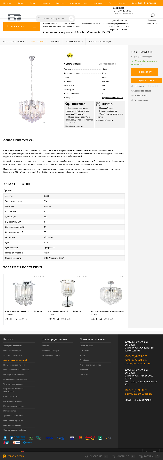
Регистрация (150, 3)
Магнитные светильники (13, 401)
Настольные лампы (12, 420)
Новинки (7, 3)
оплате (110, 120)
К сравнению (139, 100)
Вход (140, 3)
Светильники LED (10, 391)
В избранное (139, 95)
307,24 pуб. (59, 314)
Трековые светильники (13, 411)
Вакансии (84, 365)
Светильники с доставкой (15, 355)
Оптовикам (84, 345)
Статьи (122, 3)
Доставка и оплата (78, 3)
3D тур (82, 350)
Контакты (136, 3)
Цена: (145, 54)
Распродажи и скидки (51, 350)
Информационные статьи (90, 360)
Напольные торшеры (13, 415)
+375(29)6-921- (120, 11)
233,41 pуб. (16, 314)
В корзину (144, 72)
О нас (32, 3)
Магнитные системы (12, 396)
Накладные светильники (13, 369)
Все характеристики (108, 64)
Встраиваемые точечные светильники (13, 385)
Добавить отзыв (141, 91)
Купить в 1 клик (147, 80)
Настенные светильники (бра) (16, 365)
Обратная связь (86, 341)
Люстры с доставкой (12, 341)
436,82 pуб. (102, 314)
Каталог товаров (22, 26)
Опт (110, 3)
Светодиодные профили (14, 425)
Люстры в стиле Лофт (12, 350)
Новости (46, 3)
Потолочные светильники (14, 360)
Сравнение (96, 456)
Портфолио (84, 355)
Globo (104, 77)
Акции (20, 3)
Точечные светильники (13, 379)
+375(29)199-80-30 (118, 23)
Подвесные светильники (112, 98)
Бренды (59, 3)
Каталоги (98, 3)
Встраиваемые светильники (15, 374)
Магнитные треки (10, 406)
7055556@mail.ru (142, 395)
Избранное (123, 456)
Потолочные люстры (12, 345)
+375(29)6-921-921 (136, 351)
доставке (79, 126)
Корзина (149, 456)
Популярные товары (50, 345)
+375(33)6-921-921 (136, 354)
